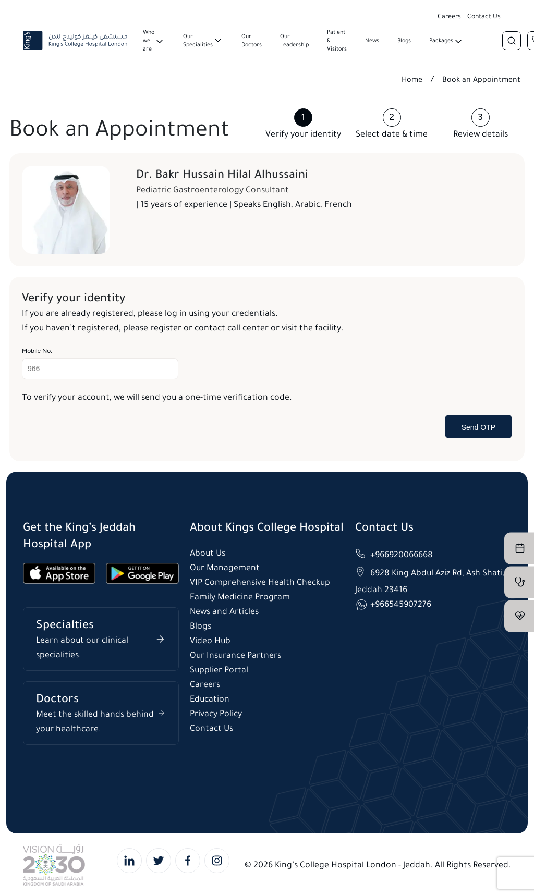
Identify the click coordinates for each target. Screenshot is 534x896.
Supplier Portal (219, 669)
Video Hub (210, 640)
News (372, 40)
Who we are (148, 40)
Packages (441, 40)
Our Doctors (251, 40)
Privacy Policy (216, 713)
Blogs (404, 40)
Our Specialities (198, 40)
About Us (207, 552)
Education (209, 698)
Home (412, 79)
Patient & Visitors (337, 40)
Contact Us (484, 16)
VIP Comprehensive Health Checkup (260, 581)
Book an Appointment (481, 79)
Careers (449, 16)
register (165, 327)
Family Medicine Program (240, 596)
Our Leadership (294, 40)
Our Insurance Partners (235, 654)
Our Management (225, 567)
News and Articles (224, 611)
